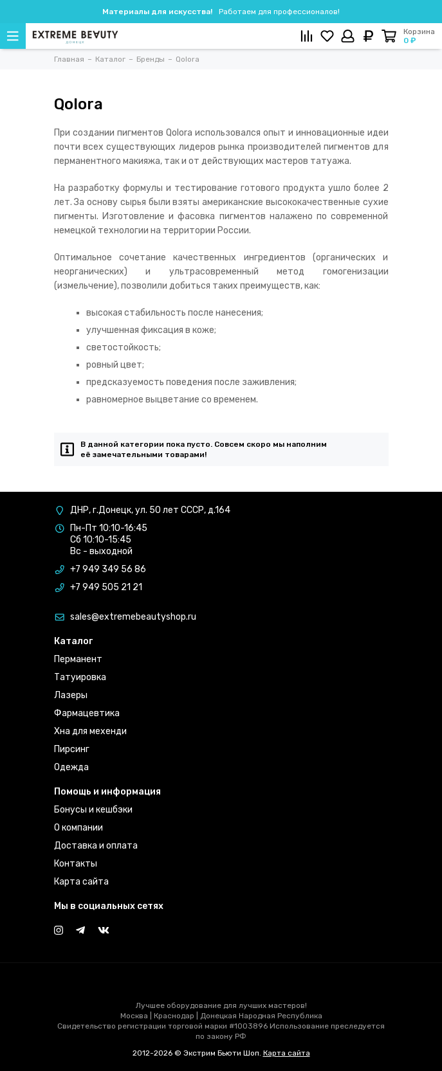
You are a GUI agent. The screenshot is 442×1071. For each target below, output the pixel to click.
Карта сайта (81, 881)
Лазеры (70, 695)
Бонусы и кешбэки (93, 809)
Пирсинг (71, 749)
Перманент (78, 659)
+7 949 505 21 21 (106, 587)
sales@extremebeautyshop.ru (133, 616)
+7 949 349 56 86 (108, 569)
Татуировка (80, 677)
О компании (78, 827)
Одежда (71, 767)
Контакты (75, 863)
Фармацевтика (87, 713)
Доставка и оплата (96, 845)
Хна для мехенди (90, 731)
